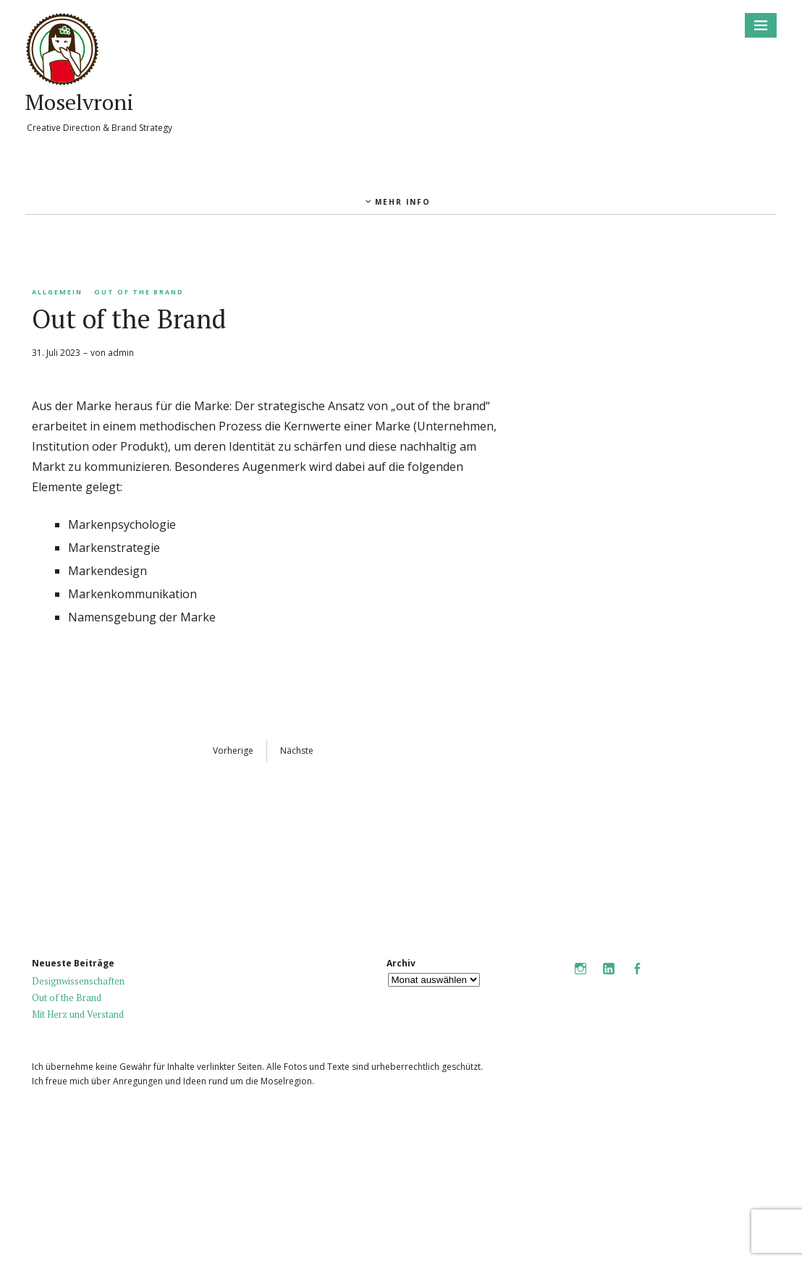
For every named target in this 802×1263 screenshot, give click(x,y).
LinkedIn (609, 978)
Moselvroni (79, 102)
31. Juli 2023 (56, 352)
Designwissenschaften (78, 980)
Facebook (637, 978)
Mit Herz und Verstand (78, 1014)
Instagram (580, 978)
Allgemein (57, 292)
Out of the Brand (139, 292)
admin (121, 352)
